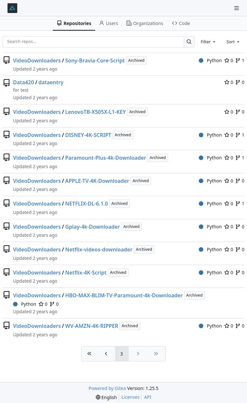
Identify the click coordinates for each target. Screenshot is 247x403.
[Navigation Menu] (237, 8)
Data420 (23, 82)
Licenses (131, 397)
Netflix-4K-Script (86, 272)
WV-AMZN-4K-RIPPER (91, 326)
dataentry (51, 82)
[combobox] (208, 41)
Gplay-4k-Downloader (92, 226)
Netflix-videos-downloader (98, 249)
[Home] (12, 8)
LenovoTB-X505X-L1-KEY (95, 112)
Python (210, 60)
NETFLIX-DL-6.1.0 (86, 203)
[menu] (106, 397)
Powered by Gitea (107, 388)
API (147, 397)
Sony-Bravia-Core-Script (95, 60)
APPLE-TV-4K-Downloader (97, 181)
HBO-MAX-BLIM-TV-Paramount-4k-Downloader (124, 295)
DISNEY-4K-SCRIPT (88, 135)
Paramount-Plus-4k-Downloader (105, 157)
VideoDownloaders (37, 60)
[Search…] (189, 41)
